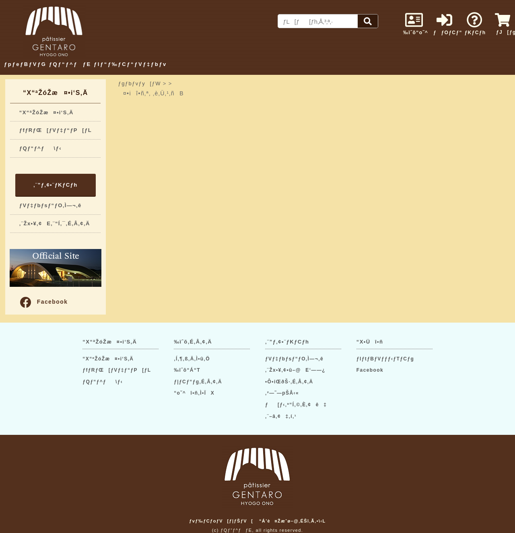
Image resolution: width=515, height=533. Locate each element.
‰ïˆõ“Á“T (187, 370)
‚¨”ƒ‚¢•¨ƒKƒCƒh (55, 185)
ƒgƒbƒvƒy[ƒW (139, 83)
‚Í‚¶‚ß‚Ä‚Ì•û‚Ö (192, 359)
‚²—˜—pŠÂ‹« (282, 393)
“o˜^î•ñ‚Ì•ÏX (194, 393)
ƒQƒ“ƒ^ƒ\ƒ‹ (40, 148)
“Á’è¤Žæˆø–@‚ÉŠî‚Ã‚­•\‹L (292, 521)
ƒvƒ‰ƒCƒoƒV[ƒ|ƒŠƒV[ (221, 521)
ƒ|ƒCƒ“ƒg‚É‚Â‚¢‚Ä (198, 382)
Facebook (43, 301)
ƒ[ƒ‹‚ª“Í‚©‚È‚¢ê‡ (296, 404)
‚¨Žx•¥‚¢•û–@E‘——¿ (295, 370)
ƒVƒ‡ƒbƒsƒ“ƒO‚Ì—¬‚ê (50, 205)
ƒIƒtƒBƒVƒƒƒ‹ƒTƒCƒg (385, 359)
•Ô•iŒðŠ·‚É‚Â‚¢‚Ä (289, 382)
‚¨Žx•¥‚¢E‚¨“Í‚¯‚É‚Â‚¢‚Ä (54, 223)
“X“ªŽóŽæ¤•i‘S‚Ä (46, 112)
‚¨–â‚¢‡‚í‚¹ (281, 416)
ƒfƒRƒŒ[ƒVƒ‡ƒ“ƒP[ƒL (55, 130)
